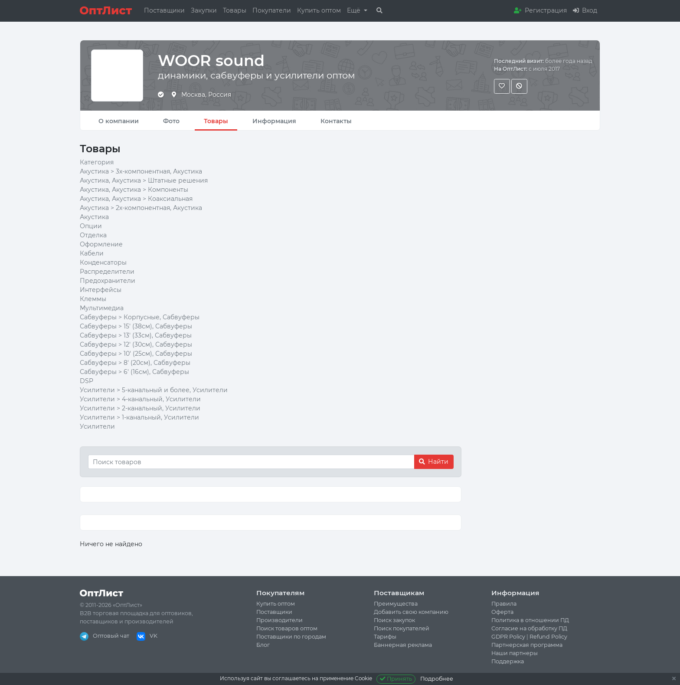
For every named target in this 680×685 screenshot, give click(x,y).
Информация (274, 121)
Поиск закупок (394, 620)
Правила (504, 603)
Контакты (336, 121)
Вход (585, 10)
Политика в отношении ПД (530, 620)
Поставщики (164, 10)
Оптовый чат (104, 636)
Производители (279, 620)
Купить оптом (319, 10)
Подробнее (436, 678)
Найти (433, 461)
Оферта (502, 612)
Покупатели (271, 10)
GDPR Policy (508, 636)
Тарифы (385, 636)
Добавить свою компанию (411, 612)
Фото (171, 121)
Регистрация (540, 10)
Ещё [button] (354, 10)
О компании (118, 121)
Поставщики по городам (291, 636)
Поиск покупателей (401, 628)
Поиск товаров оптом (286, 628)
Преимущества (396, 603)
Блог (263, 645)
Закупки (204, 10)
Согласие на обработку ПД (529, 628)
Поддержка (507, 661)
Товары (234, 10)
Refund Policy (548, 636)
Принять (396, 678)
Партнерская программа (526, 645)
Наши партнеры (514, 653)
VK (147, 636)
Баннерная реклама (403, 645)
